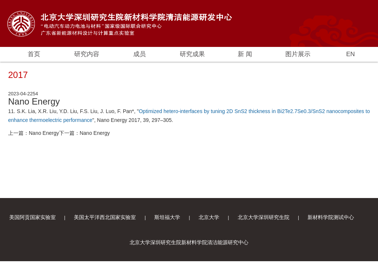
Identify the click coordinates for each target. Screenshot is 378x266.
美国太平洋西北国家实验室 (105, 217)
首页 (34, 54)
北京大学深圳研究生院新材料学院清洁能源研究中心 (189, 242)
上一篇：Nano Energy (33, 133)
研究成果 (192, 54)
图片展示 (297, 54)
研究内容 (86, 54)
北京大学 (209, 217)
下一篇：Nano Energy (84, 133)
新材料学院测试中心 (330, 217)
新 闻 (245, 54)
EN (350, 54)
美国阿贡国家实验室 (32, 217)
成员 (139, 54)
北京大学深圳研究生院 (263, 217)
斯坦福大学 (167, 217)
